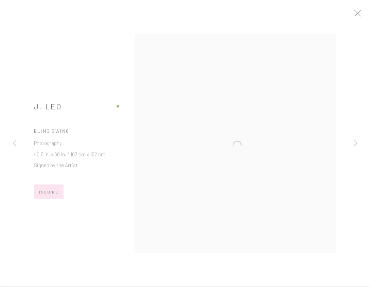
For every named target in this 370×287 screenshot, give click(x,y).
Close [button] (364, 15)
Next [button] (355, 143)
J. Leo (48, 108)
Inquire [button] (48, 194)
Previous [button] (14, 143)
